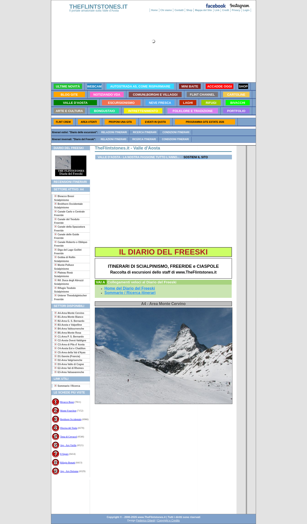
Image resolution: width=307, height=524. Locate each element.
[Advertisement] (69, 495)
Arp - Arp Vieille (68, 445)
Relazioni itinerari (114, 132)
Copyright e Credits (168, 520)
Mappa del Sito (203, 10)
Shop (189, 10)
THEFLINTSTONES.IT (98, 6)
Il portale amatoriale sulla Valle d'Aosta (94, 10)
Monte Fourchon (68, 410)
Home (154, 10)
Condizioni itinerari (175, 132)
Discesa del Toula (68, 428)
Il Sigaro (64, 454)
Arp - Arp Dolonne (69, 471)
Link (217, 10)
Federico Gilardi (145, 520)
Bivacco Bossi (67, 402)
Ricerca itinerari (144, 132)
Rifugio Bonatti (67, 462)
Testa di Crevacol (68, 436)
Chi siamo (166, 10)
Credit (225, 10)
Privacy (236, 10)
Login (246, 10)
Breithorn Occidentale (71, 419)
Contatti (179, 10)
